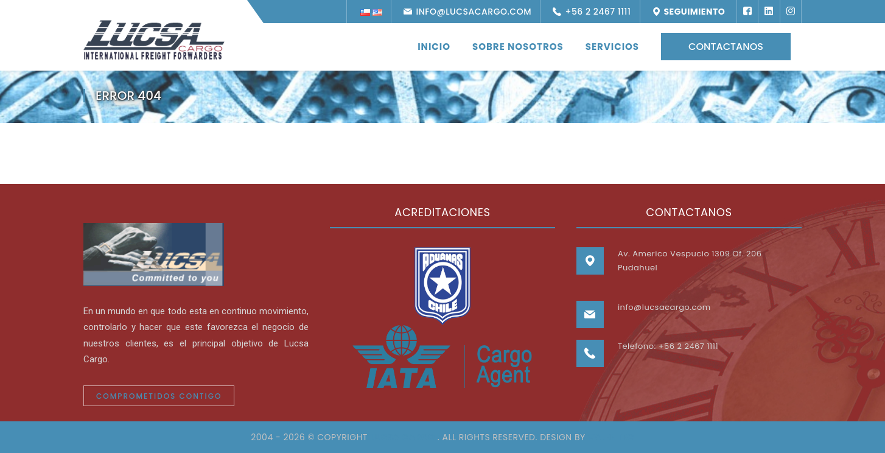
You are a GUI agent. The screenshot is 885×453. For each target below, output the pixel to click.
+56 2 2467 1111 (595, 11)
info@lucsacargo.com (471, 11)
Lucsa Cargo (402, 437)
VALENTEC (611, 437)
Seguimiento (693, 11)
